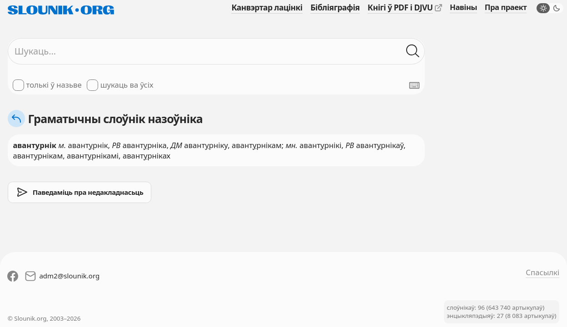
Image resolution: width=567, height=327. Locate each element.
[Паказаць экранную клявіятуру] (414, 85)
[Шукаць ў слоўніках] (413, 51)
